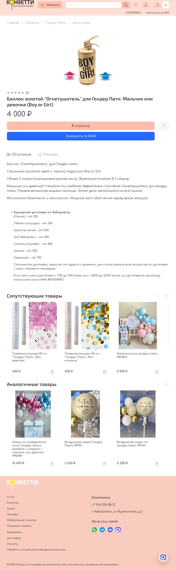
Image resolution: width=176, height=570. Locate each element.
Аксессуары (81, 22)
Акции (11, 508)
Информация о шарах (21, 520)
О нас (11, 497)
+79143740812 (133, 12)
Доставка (14, 538)
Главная (13, 22)
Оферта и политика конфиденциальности (36, 549)
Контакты (14, 532)
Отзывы (12, 514)
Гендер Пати (56, 22)
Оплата (12, 544)
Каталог (50, 5)
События (32, 22)
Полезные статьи (19, 526)
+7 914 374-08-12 (103, 504)
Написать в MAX (157, 12)
